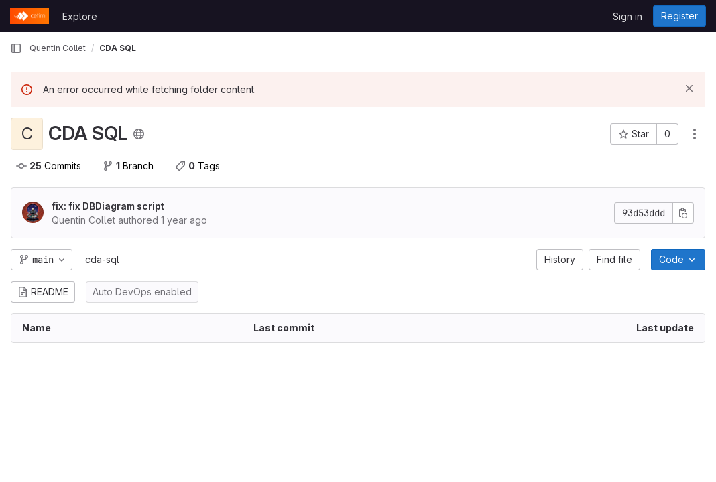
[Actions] (694, 134)
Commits (48, 165)
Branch (128, 165)
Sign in (627, 16)
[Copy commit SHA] (683, 213)
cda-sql (102, 259)
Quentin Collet (57, 48)
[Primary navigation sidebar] (16, 48)
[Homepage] (29, 16)
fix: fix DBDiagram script (108, 206)
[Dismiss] (689, 88)
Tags (197, 165)
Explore (79, 16)
